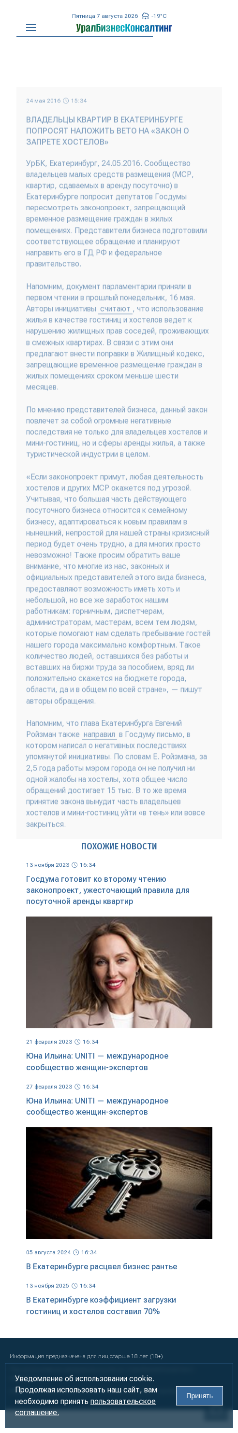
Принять (199, 1396)
